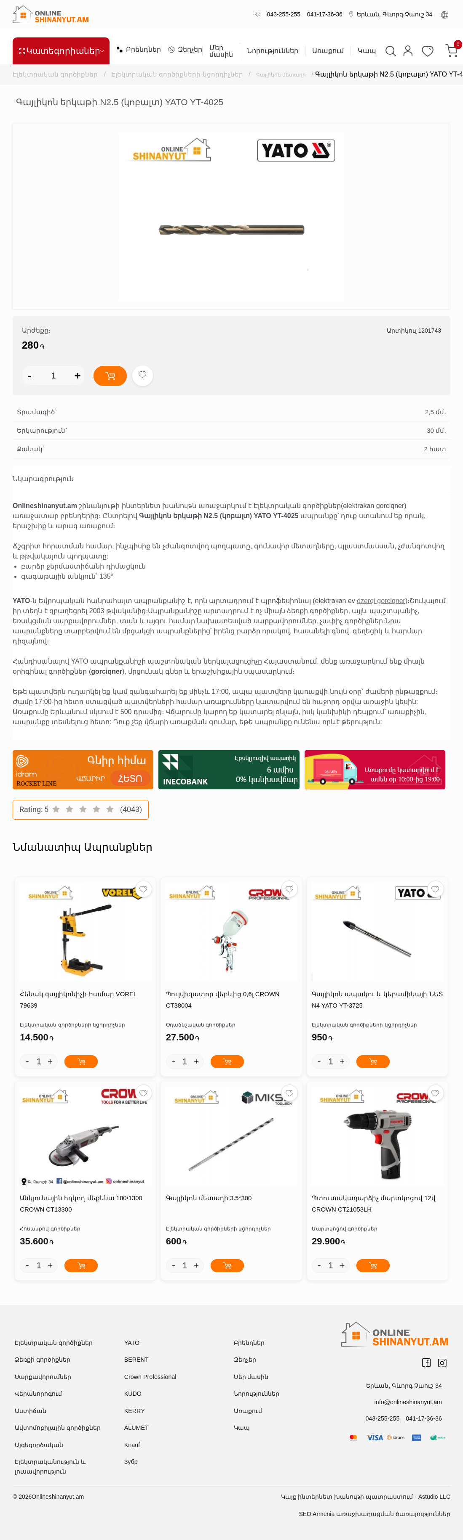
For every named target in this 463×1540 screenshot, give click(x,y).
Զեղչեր (181, 49)
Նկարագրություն (43, 478)
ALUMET (136, 1428)
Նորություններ (272, 51)
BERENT (136, 1360)
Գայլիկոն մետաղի (288, 74)
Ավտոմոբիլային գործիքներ (58, 1428)
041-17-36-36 (323, 14)
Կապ (367, 51)
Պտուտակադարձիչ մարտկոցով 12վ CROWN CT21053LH (373, 1205)
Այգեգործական (39, 1445)
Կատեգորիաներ (61, 51)
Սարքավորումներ (43, 1377)
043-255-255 (282, 14)
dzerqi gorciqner (381, 600)
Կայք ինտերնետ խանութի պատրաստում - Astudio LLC (365, 1497)
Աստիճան (30, 1411)
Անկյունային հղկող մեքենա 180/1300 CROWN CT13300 (80, 1205)
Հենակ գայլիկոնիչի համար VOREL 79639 (77, 1000)
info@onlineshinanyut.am (409, 1402)
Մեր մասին (221, 51)
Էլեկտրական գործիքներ (55, 74)
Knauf (132, 1445)
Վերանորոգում (38, 1394)
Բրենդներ (135, 49)
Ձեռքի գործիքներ (42, 1360)
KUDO (132, 1394)
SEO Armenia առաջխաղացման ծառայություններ (374, 1514)
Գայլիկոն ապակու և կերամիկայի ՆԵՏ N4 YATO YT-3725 (377, 1000)
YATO (131, 1343)
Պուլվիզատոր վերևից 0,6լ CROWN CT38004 (222, 1000)
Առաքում (328, 51)
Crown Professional (149, 1377)
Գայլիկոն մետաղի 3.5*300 (208, 1199)
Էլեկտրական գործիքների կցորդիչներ (178, 74)
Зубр (130, 1462)
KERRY (134, 1411)
